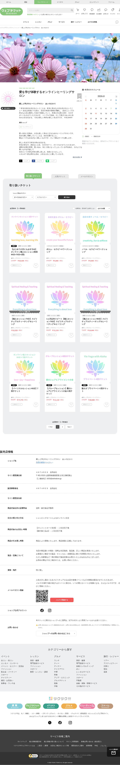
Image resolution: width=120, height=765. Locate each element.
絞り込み (67, 197)
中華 (56, 672)
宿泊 (105, 669)
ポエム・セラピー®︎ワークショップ (59, 250)
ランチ (56, 661)
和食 (56, 675)
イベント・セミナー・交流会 (12, 666)
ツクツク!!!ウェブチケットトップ (9, 28)
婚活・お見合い (7, 680)
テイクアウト (59, 669)
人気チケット (60, 176)
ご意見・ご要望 (42, 746)
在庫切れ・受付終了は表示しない (85, 208)
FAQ (96, 746)
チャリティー (6, 678)
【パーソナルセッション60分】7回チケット (24, 390)
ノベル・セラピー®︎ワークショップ (94, 250)
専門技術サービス (37, 663)
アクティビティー (111, 663)
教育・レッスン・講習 (39, 672)
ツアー (106, 661)
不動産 (78, 680)
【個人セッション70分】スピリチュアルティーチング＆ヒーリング (24, 321)
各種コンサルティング (85, 666)
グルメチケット (60, 680)
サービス (80, 656)
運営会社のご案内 (77, 746)
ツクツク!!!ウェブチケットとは (24, 746)
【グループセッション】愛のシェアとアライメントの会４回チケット (59, 391)
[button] (116, 96)
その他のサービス (83, 686)
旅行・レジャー (111, 656)
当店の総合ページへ (8, 108)
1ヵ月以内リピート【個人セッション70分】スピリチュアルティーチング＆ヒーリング (59, 321)
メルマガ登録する (64, 600)
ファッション (6, 669)
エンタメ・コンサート (10, 663)
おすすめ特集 (92, 22)
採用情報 (89, 746)
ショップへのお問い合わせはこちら (58, 633)
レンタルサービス (83, 672)
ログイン (36, 14)
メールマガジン (87, 176)
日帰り (106, 666)
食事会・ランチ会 (8, 683)
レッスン (34, 656)
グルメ (57, 656)
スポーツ (4, 675)
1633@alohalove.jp (53, 479)
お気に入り (79, 101)
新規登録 (29, 14)
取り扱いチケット (33, 176)
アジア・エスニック (62, 678)
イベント (5, 656)
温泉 (105, 672)
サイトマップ (22, 741)
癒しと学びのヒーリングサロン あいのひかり (35, 28)
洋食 (56, 686)
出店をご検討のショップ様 (60, 746)
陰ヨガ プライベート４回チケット (95, 390)
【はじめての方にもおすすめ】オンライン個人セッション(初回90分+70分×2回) (24, 252)
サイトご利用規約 (72, 741)
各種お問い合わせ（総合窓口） (91, 741)
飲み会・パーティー (9, 672)
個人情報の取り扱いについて (54, 741)
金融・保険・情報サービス (86, 683)
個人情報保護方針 (35, 741)
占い (78, 669)
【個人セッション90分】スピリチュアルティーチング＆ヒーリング (95, 321)
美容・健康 (34, 661)
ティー (56, 663)
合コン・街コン (7, 661)
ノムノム (103, 746)
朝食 (56, 683)
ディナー (57, 666)
